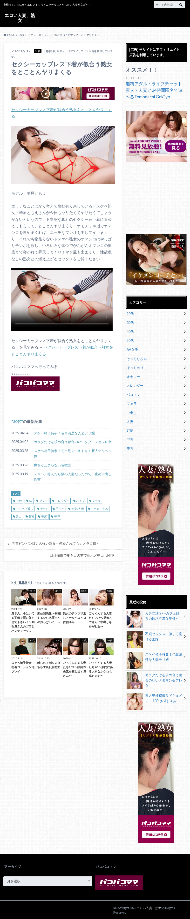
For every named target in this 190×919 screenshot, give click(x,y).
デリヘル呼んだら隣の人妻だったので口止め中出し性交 (73, 476)
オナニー (133, 376)
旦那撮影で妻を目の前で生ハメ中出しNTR (82, 555)
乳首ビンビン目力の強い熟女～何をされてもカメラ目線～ (56, 543)
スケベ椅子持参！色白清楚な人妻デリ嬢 (64, 433)
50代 (130, 340)
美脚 (57, 516)
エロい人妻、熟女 (20, 18)
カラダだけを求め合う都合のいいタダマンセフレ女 (73, 442)
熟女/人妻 (77, 509)
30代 (17, 421)
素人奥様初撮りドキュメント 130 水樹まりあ (154, 698)
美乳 (31, 516)
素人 (18, 516)
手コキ (60, 509)
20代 (130, 314)
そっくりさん (137, 358)
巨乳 (130, 439)
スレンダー (62, 501)
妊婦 (130, 430)
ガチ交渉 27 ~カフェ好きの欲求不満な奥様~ (153, 616)
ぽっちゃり (135, 367)
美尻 (44, 516)
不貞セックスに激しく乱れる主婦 (154, 636)
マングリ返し (24, 509)
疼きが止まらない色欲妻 (52, 465)
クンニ (43, 501)
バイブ (80, 501)
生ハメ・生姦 (99, 509)
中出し (44, 509)
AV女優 (132, 349)
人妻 (130, 421)
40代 (130, 331)
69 (30, 501)
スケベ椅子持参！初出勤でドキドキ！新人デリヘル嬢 (73, 453)
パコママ (133, 394)
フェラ (96, 501)
